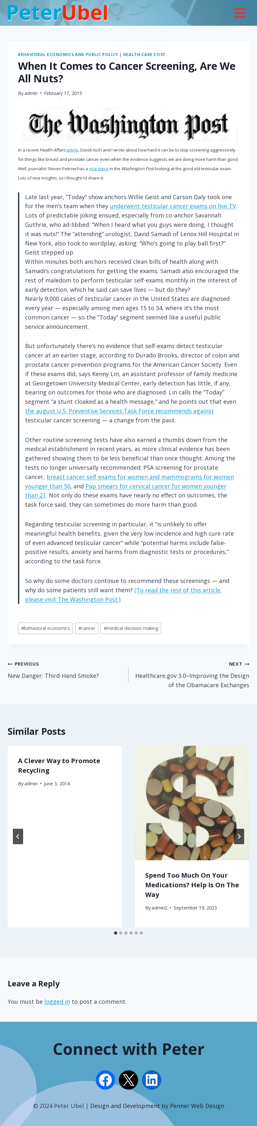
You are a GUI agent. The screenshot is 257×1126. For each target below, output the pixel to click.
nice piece (99, 168)
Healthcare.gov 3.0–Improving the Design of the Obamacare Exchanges (191, 674)
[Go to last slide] (18, 836)
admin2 (159, 908)
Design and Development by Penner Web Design (157, 1106)
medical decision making (131, 628)
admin (31, 93)
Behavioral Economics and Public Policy (68, 54)
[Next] (239, 836)
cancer (86, 628)
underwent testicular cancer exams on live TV (173, 206)
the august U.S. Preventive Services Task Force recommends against (119, 411)
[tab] (115, 933)
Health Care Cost (144, 54)
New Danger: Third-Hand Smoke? (65, 669)
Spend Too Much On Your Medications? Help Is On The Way (192, 885)
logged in (57, 1001)
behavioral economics (45, 628)
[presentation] (192, 803)
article (72, 150)
